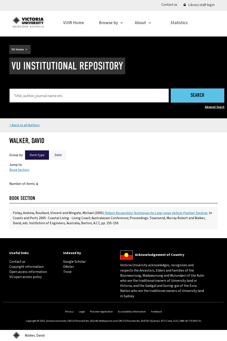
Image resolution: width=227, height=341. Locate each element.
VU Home (18, 49)
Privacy (69, 312)
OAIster (68, 266)
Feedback (156, 312)
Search (197, 95)
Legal (82, 312)
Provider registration (101, 312)
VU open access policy (25, 276)
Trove (67, 271)
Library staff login (199, 4)
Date (58, 155)
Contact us (170, 4)
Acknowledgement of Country (159, 254)
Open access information (28, 271)
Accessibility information (132, 312)
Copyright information (26, 266)
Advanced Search (214, 107)
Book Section (19, 169)
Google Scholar (74, 261)
